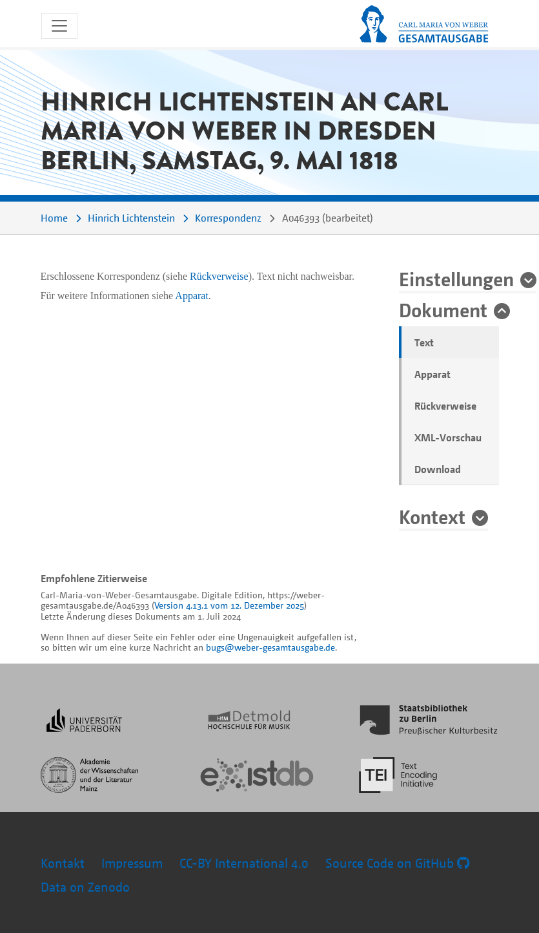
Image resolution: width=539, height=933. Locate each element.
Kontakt (63, 863)
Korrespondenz (228, 217)
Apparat (432, 374)
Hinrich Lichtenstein (131, 217)
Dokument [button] (443, 309)
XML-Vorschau (448, 437)
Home (54, 217)
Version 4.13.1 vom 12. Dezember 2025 (229, 605)
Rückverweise (445, 405)
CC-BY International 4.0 (244, 863)
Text (424, 342)
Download (437, 469)
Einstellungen (456, 278)
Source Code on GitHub (397, 863)
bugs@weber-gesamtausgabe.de (270, 647)
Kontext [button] (432, 516)
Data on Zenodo (85, 887)
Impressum (132, 863)
